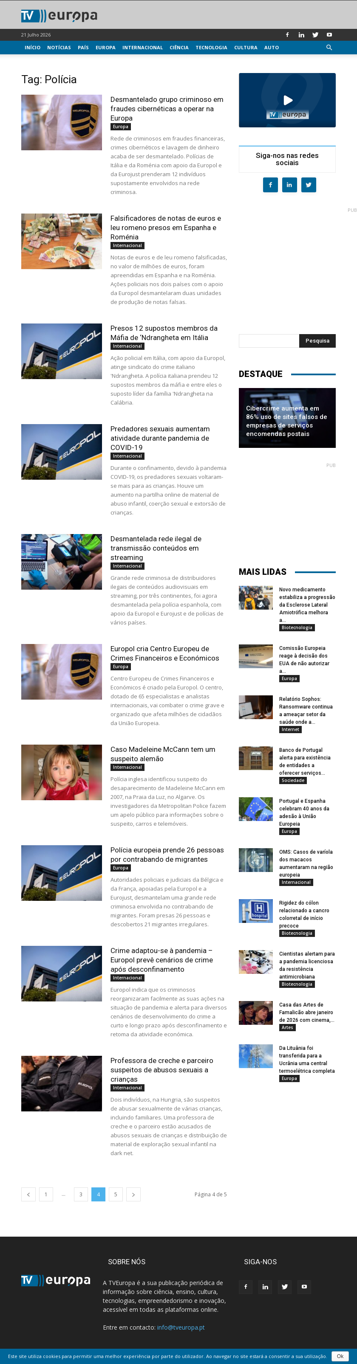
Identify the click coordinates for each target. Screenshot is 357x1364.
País (83, 47)
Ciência (179, 47)
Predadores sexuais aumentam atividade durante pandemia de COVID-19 (160, 438)
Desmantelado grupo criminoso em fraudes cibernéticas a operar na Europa (167, 108)
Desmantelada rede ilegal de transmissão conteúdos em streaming (155, 548)
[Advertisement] (298, 266)
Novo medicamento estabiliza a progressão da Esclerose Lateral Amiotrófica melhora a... (307, 605)
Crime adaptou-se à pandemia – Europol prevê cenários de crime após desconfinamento (161, 959)
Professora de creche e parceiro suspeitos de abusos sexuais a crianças (161, 1069)
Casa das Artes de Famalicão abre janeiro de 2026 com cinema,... (306, 1012)
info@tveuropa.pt (181, 1327)
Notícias (59, 47)
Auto (271, 47)
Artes (287, 1027)
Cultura (246, 47)
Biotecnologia (297, 627)
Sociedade (293, 780)
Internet (290, 729)
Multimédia (41, 61)
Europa (106, 47)
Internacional (142, 47)
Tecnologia (211, 47)
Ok (340, 1356)
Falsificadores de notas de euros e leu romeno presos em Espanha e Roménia (165, 227)
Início (32, 47)
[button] (329, 48)
